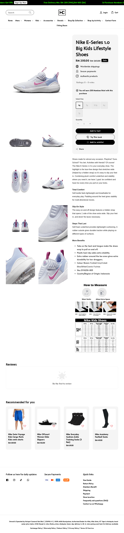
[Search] (30, 12)
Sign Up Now (23, 2)
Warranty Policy (50, 528)
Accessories (48, 21)
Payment (86, 494)
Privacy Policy (74, 528)
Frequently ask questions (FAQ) (95, 500)
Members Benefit (90, 487)
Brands (60, 21)
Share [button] (80, 149)
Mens (17, 21)
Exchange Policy (36, 528)
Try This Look (94, 137)
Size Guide (87, 480)
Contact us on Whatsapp (93, 504)
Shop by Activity (94, 21)
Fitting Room (62, 25)
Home (10, 20)
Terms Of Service (87, 528)
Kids (37, 21)
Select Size (79, 99)
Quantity (79, 120)
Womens (27, 21)
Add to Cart (95, 131)
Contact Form (110, 20)
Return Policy (88, 483)
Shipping (86, 490)
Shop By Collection (75, 21)
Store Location (88, 497)
